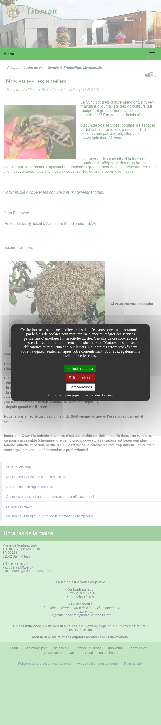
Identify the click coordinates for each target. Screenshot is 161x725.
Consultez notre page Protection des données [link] (80, 395)
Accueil (11, 53)
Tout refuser (80, 378)
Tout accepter (80, 368)
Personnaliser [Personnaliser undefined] (80, 387)
